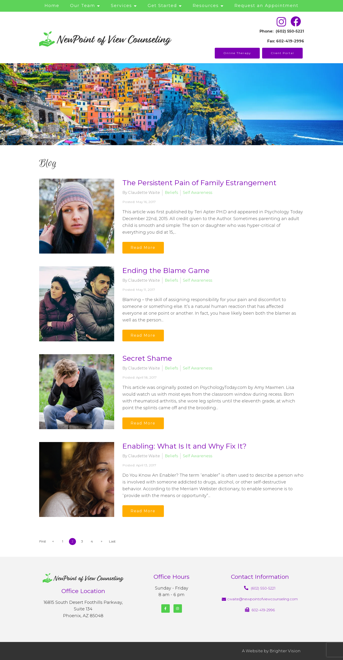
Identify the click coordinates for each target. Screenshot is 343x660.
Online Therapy (237, 53)
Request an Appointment (266, 5)
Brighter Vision (285, 651)
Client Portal (282, 53)
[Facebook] (165, 608)
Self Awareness (197, 192)
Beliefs (171, 192)
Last (113, 541)
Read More (143, 247)
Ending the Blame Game (166, 270)
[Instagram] (177, 608)
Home (52, 5)
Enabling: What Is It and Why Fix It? (184, 446)
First (42, 541)
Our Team (82, 5)
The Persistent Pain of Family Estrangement (199, 182)
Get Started (162, 5)
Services (121, 5)
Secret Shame (147, 358)
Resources (206, 5)
